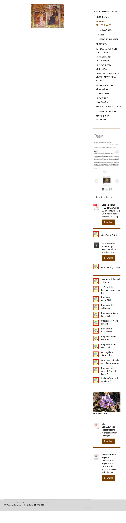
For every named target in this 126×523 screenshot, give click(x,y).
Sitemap (27, 502)
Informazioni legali (10, 502)
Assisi (101, 34)
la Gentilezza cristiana (103, 67)
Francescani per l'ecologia (105, 87)
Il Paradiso (102, 93)
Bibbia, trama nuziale (108, 106)
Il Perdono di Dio (106, 111)
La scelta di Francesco (102, 100)
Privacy (20, 502)
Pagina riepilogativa (105, 11)
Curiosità (101, 44)
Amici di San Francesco (103, 118)
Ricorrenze (102, 17)
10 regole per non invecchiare (106, 50)
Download (108, 222)
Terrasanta (104, 29)
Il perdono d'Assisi (107, 39)
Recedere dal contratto (41, 502)
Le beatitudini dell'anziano (104, 59)
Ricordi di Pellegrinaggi (104, 23)
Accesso (87, 507)
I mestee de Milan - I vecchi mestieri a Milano (107, 77)
